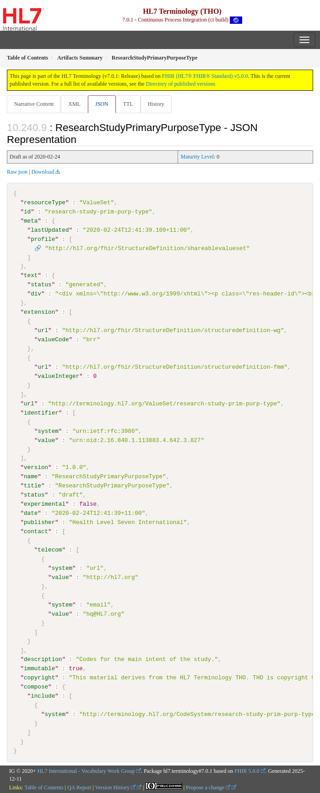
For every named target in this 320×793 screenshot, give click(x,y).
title (32, 485)
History (156, 104)
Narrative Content (34, 104)
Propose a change (208, 787)
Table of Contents (43, 787)
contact (36, 531)
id (27, 212)
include (43, 695)
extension (39, 312)
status (41, 284)
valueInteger (58, 376)
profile (43, 239)
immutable (39, 668)
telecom (50, 549)
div (36, 294)
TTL (128, 104)
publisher (39, 522)
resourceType (44, 202)
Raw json (17, 172)
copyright (39, 677)
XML (74, 104)
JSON (101, 104)
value (46, 440)
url (43, 330)
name (31, 476)
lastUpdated (50, 230)
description (43, 659)
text (31, 275)
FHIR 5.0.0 (246, 770)
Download (42, 172)
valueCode (53, 339)
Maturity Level (196, 156)
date (31, 513)
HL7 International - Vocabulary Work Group (86, 770)
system (48, 431)
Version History (115, 787)
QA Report (79, 787)
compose (36, 686)
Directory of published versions (181, 84)
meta (31, 221)
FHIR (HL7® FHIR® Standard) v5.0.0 (205, 76)
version (36, 467)
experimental (44, 504)
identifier (41, 412)
